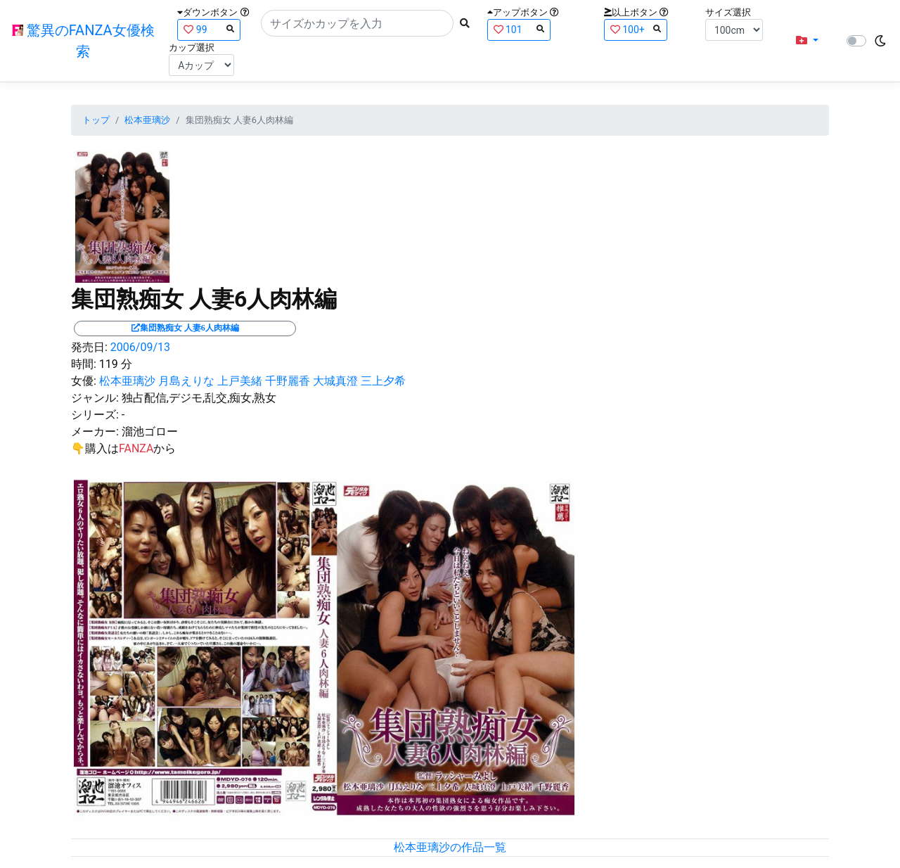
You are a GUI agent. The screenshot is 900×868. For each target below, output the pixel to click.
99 (209, 29)
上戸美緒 (239, 381)
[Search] (357, 23)
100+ (635, 29)
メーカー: (95, 431)
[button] (807, 41)
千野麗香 (287, 381)
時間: (83, 364)
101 (519, 29)
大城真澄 (335, 381)
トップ (96, 120)
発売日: (89, 347)
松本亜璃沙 (147, 120)
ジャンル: (95, 397)
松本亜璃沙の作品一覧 (450, 847)
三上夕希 (383, 381)
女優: (83, 381)
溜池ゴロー (150, 431)
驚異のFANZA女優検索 (83, 41)
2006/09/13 (140, 347)
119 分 (115, 364)
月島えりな (186, 381)
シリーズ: (95, 414)
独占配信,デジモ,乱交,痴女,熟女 (199, 397)
